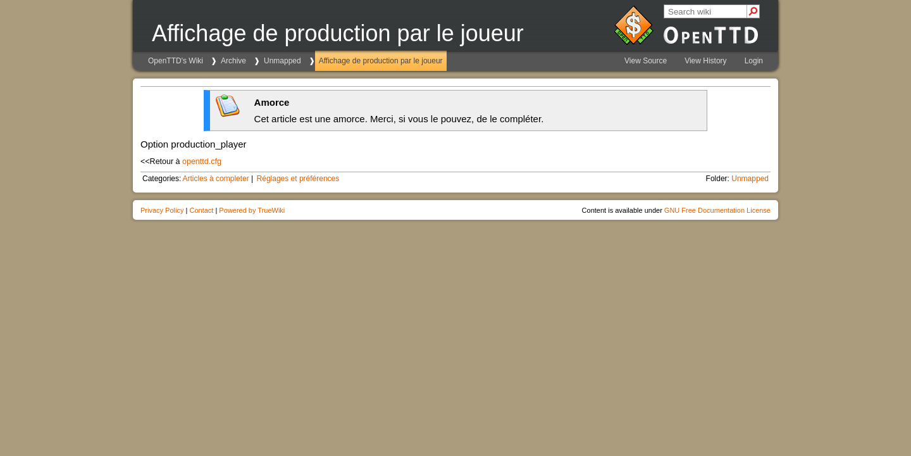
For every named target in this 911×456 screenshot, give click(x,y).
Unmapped (282, 60)
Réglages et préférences (298, 178)
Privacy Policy (161, 210)
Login (754, 60)
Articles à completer (215, 178)
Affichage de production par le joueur (381, 60)
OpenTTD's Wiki (175, 60)
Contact (201, 210)
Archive (233, 60)
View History (705, 60)
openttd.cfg (201, 161)
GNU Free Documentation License (717, 210)
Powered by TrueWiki (252, 210)
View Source (645, 60)
